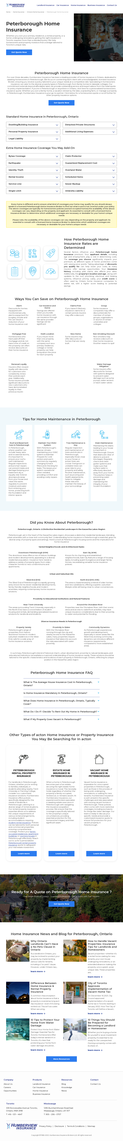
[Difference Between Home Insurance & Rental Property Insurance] (17, 993)
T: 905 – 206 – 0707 (52, 1114)
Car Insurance (62, 5)
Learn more (24, 853)
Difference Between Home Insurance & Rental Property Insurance (43, 987)
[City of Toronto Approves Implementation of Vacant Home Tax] (75, 993)
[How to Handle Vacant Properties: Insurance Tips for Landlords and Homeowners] (75, 951)
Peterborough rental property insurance (22, 844)
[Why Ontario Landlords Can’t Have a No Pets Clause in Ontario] (17, 951)
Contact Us (112, 5)
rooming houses (27, 836)
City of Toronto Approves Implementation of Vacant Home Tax (100, 987)
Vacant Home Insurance (99, 772)
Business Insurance (96, 5)
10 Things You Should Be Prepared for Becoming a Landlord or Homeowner (101, 1024)
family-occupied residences (22, 832)
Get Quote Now (19, 52)
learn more (37, 971)
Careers (7, 1087)
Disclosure (59, 1126)
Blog (64, 1084)
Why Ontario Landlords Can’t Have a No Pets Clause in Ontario (44, 945)
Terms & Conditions (75, 1126)
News (64, 1091)
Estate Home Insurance (61, 772)
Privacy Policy (45, 1126)
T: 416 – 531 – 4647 (14, 1114)
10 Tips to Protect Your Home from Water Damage (45, 1022)
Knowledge (67, 1087)
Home (8, 12)
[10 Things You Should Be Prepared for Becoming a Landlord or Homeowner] (75, 1029)
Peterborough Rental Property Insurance (24, 773)
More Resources (61, 1059)
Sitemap (91, 1126)
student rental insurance (20, 822)
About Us (8, 1084)
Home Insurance (78, 5)
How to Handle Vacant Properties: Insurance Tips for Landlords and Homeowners (102, 945)
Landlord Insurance (45, 5)
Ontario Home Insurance (35, 12)
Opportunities (10, 1091)
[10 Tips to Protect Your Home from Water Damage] (17, 1029)
